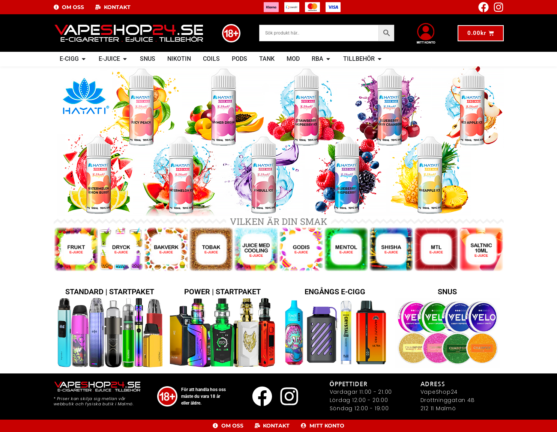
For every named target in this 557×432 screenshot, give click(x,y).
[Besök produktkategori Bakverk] (166, 210)
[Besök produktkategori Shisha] (391, 210)
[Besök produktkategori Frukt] (76, 210)
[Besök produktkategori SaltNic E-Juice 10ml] (481, 210)
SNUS (447, 339)
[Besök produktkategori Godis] (301, 210)
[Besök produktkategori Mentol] (346, 210)
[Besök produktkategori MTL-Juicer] (436, 210)
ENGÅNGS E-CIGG (335, 339)
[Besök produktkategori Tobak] (211, 210)
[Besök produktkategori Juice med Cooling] (256, 210)
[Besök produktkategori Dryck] (121, 210)
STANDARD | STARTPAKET (109, 339)
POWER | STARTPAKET (222, 339)
